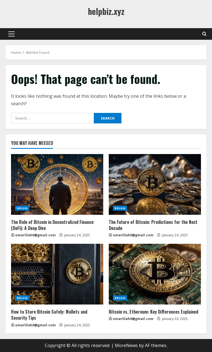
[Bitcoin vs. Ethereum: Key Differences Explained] (155, 274)
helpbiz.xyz (106, 11)
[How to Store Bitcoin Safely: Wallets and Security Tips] (57, 274)
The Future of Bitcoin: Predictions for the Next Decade (153, 225)
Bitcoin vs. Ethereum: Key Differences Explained (153, 311)
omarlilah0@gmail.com (35, 235)
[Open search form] (204, 34)
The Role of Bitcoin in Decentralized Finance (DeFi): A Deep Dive (52, 225)
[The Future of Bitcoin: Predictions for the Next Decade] (155, 184)
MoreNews (126, 345)
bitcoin (22, 208)
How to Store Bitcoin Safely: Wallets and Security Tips (49, 314)
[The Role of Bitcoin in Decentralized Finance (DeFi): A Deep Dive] (57, 184)
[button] (11, 34)
